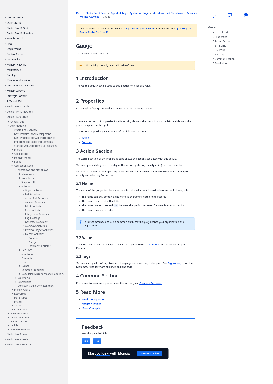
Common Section (225, 59)
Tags (222, 54)
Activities (192, 13)
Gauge (212, 27)
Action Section (223, 41)
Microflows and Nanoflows (168, 13)
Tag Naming (174, 263)
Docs (79, 13)
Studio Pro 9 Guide (96, 13)
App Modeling (118, 13)
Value (222, 50)
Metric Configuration (93, 299)
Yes (86, 341)
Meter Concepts (91, 308)
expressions (152, 244)
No (97, 341)
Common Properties (150, 283)
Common (87, 142)
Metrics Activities (89, 16)
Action (85, 138)
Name (222, 46)
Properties (221, 37)
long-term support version (139, 28)
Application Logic (139, 13)
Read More (221, 63)
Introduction (223, 32)
